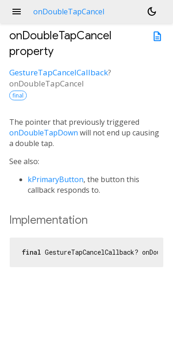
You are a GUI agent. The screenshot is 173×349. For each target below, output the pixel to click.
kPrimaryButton (56, 179)
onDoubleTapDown (43, 133)
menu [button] (16, 11)
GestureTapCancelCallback (58, 72)
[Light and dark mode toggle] (151, 11)
